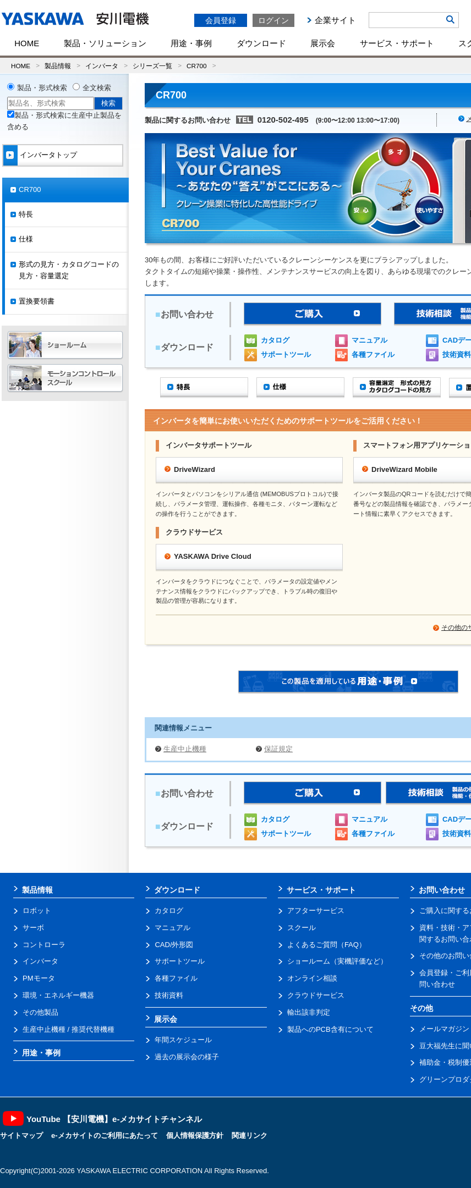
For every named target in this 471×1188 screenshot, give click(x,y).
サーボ (33, 927)
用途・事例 (191, 43)
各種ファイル (373, 354)
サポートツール (286, 354)
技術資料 (169, 995)
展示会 (322, 43)
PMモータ (39, 978)
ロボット (37, 910)
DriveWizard (194, 469)
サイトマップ (21, 1135)
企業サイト (335, 20)
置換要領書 (36, 301)
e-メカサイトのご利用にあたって (104, 1135)
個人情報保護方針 (194, 1135)
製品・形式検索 (42, 88)
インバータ (101, 65)
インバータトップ (48, 155)
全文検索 (97, 88)
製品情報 (58, 65)
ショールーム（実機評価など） (337, 961)
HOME (26, 43)
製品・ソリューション (105, 43)
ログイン (273, 20)
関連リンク (249, 1135)
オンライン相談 (312, 978)
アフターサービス (315, 910)
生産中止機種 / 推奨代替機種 (68, 1029)
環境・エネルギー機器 (58, 995)
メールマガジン (444, 1029)
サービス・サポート (397, 43)
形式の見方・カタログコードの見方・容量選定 (69, 270)
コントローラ (44, 945)
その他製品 (40, 1012)
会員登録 (220, 20)
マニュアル (369, 340)
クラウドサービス (315, 995)
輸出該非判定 (308, 1012)
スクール (301, 927)
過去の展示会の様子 (187, 1057)
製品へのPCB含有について (330, 1029)
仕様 (26, 239)
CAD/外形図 (174, 945)
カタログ (275, 340)
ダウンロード (261, 43)
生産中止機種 (184, 749)
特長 (26, 214)
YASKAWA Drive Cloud (212, 556)
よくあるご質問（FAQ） (326, 945)
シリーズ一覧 (152, 65)
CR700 (196, 65)
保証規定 (278, 749)
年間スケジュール (183, 1040)
